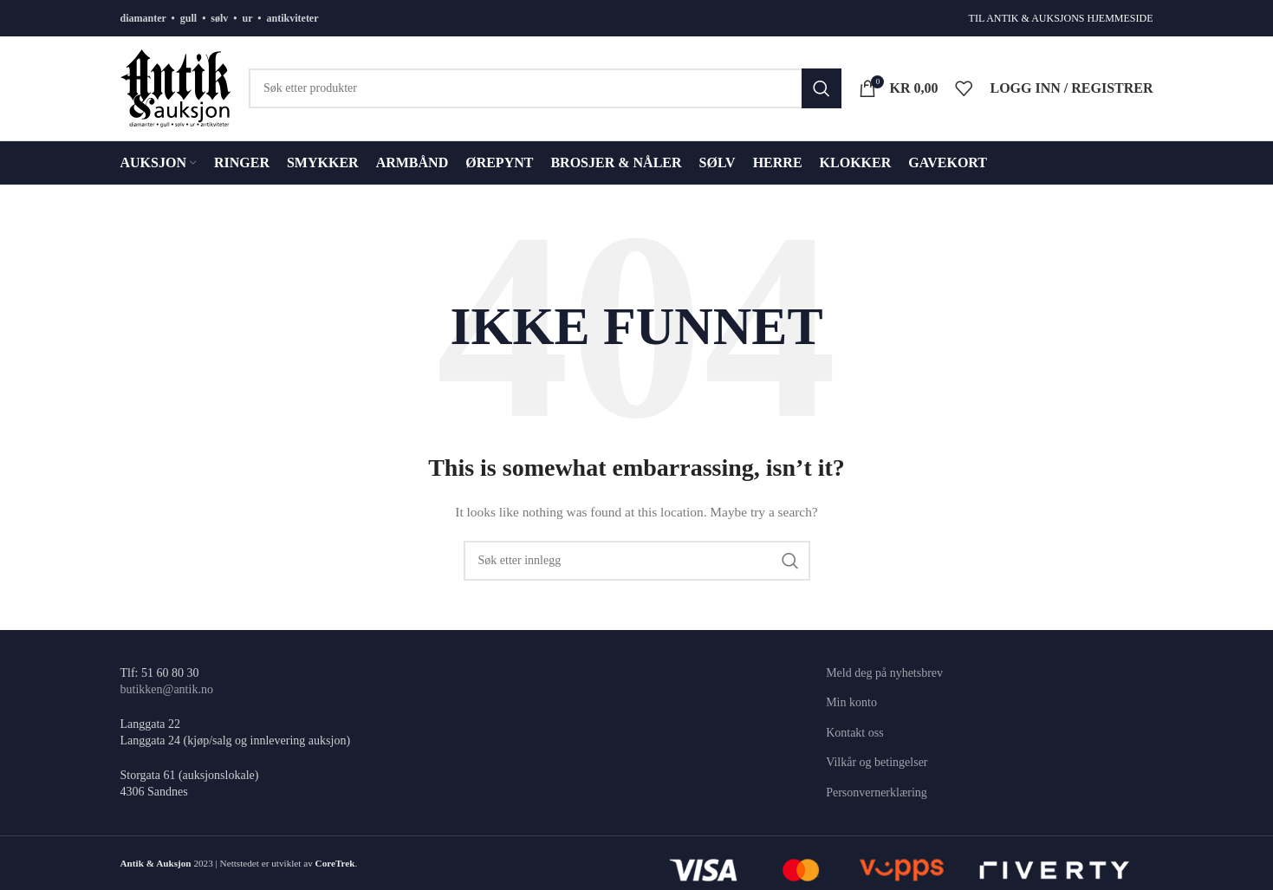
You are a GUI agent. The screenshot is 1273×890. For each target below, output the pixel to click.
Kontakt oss (855, 732)
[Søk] (545, 88)
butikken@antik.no (166, 689)
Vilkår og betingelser (876, 762)
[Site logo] (175, 87)
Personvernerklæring (876, 792)
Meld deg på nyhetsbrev (884, 672)
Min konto (851, 702)
